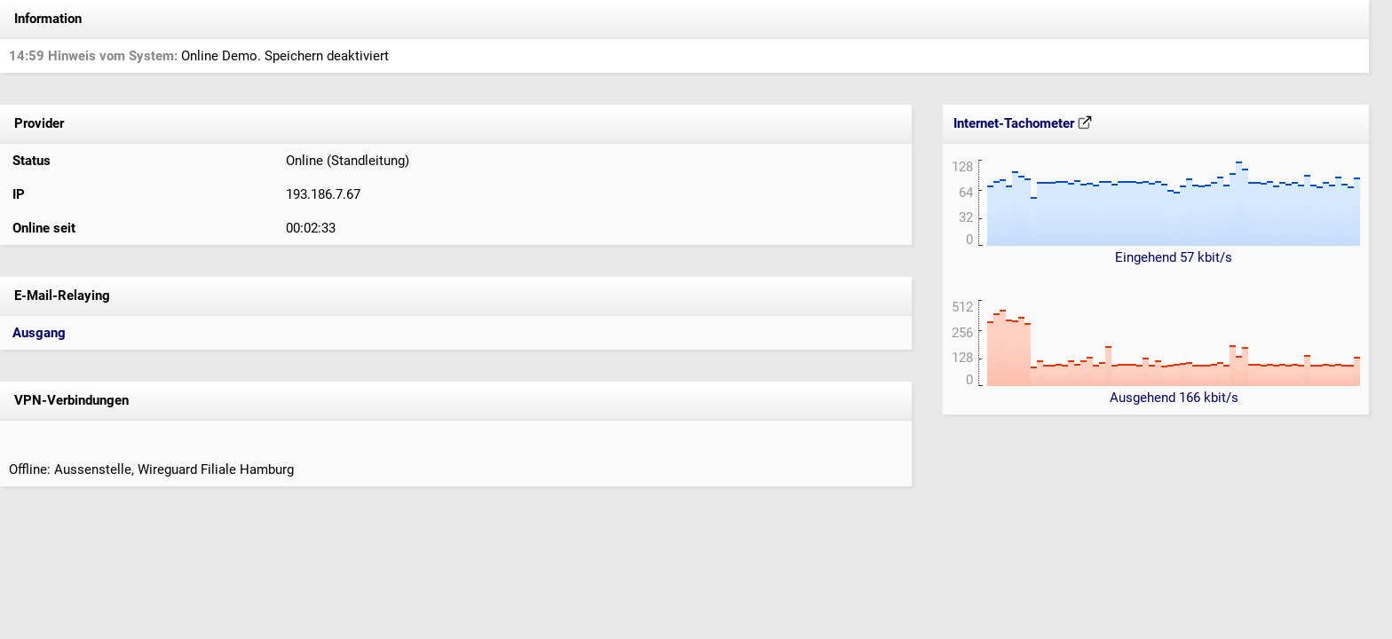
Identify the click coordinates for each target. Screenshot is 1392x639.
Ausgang (39, 333)
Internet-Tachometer (1022, 123)
